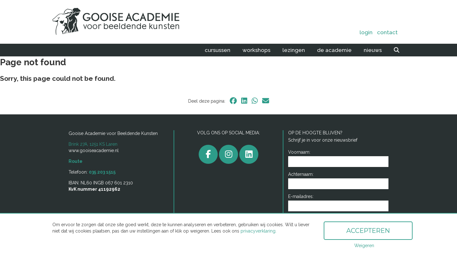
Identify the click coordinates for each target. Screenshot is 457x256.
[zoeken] (396, 50)
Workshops (256, 50)
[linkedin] (244, 101)
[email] (265, 101)
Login (366, 32)
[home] (123, 22)
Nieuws (373, 50)
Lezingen (293, 50)
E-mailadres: (301, 196)
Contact (387, 32)
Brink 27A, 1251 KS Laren (93, 144)
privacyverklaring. (258, 231)
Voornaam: (299, 152)
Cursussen (217, 50)
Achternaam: (301, 174)
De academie (334, 50)
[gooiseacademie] (228, 154)
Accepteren (368, 230)
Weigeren (364, 245)
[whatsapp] (255, 101)
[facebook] (233, 101)
